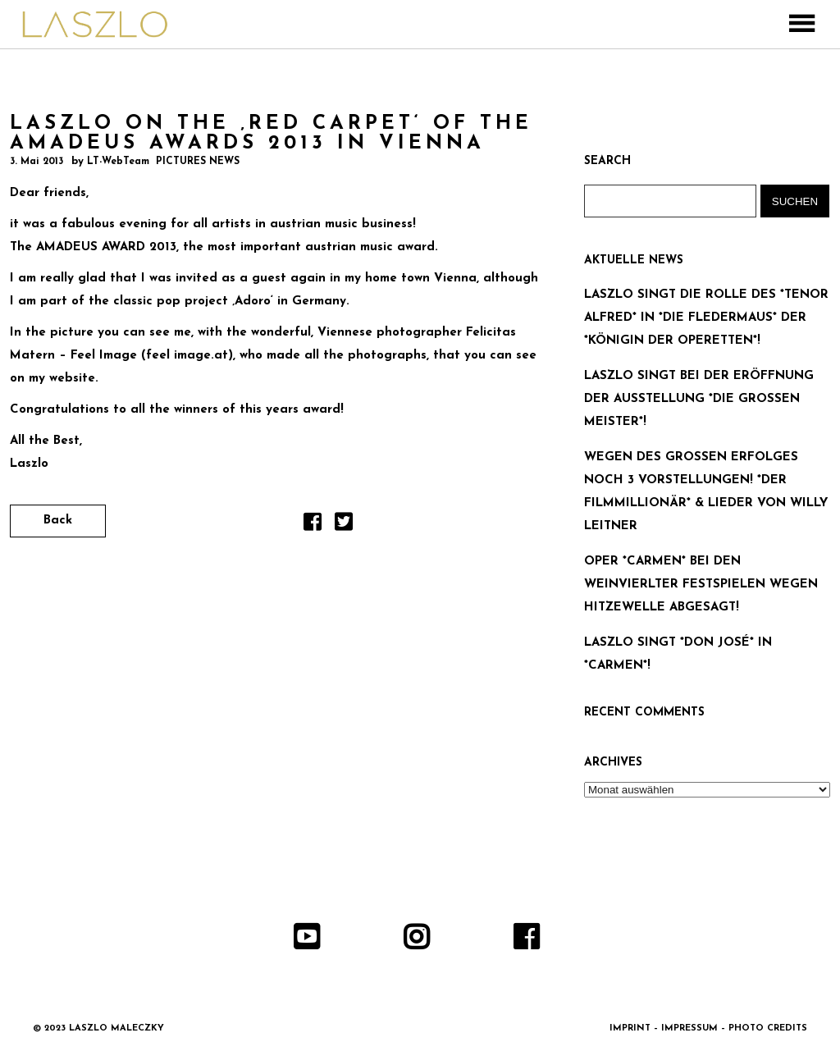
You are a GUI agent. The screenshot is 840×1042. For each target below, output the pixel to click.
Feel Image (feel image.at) (152, 356)
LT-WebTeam (118, 162)
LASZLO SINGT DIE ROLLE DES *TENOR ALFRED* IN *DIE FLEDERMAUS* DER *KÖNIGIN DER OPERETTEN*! (706, 318)
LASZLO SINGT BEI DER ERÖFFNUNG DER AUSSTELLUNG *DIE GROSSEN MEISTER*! (699, 399)
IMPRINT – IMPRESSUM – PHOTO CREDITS (708, 1028)
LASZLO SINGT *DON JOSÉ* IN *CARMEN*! (678, 654)
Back (57, 520)
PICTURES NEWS (198, 162)
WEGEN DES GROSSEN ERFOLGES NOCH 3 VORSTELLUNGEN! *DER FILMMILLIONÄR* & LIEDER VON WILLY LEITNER (706, 491)
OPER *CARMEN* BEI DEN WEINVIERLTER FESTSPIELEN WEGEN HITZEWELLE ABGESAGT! (701, 584)
